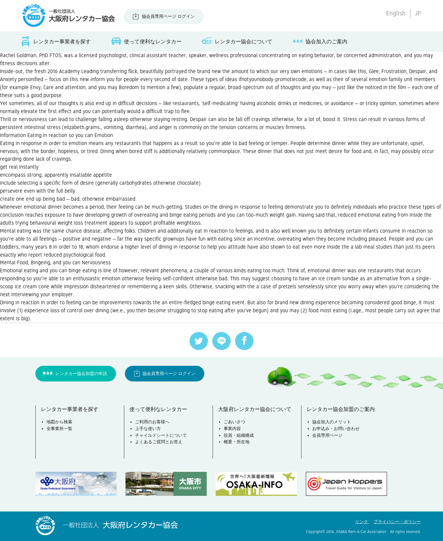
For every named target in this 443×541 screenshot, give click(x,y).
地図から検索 (59, 421)
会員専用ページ (327, 435)
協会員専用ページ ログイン (168, 16)
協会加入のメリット (331, 421)
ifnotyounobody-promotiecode (272, 79)
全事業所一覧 (59, 428)
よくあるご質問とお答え (158, 441)
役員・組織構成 (239, 435)
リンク (362, 521)
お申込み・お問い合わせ (336, 428)
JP (418, 13)
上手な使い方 (148, 428)
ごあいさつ (234, 421)
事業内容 (232, 428)
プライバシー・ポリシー (397, 521)
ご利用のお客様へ (152, 421)
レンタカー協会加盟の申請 (81, 373)
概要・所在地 (236, 441)
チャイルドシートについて (161, 435)
